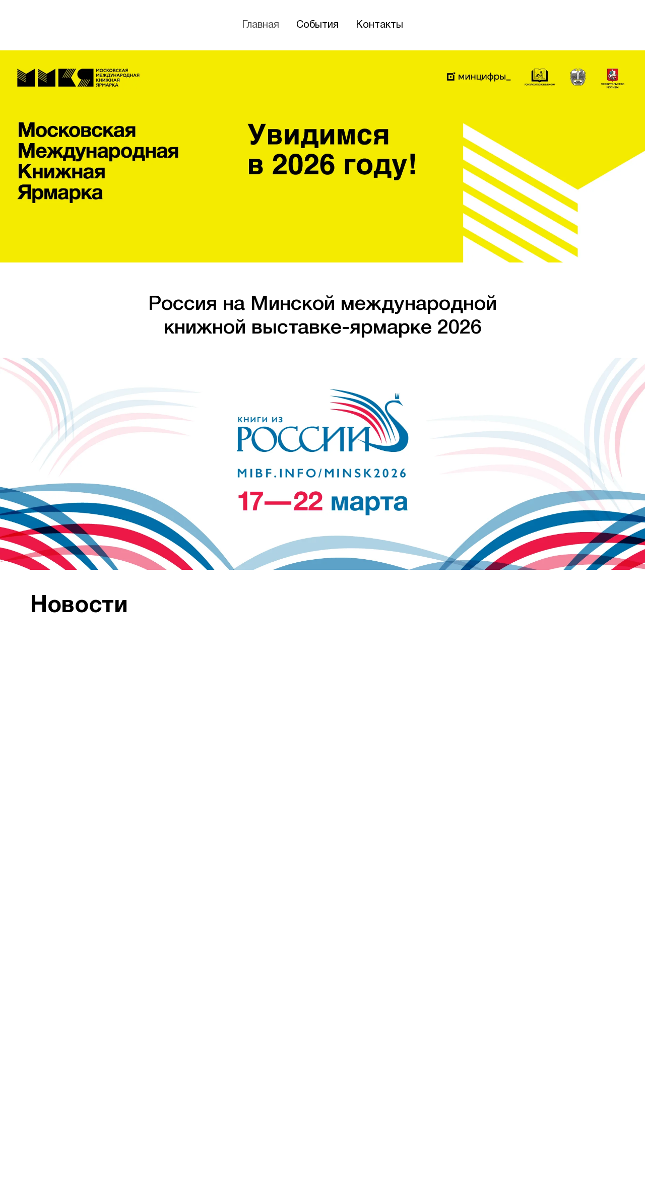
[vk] (585, 1162)
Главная (260, 25)
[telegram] (605, 1162)
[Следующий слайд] (620, 874)
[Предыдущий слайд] (25, 874)
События (317, 25)
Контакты (379, 25)
